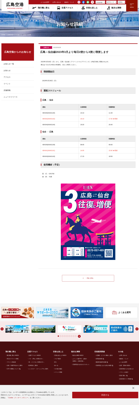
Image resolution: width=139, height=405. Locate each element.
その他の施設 (58, 369)
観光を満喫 (114, 8)
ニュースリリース (10, 97)
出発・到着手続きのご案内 (14, 365)
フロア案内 (57, 358)
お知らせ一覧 (9, 64)
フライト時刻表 (11, 362)
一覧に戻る (88, 278)
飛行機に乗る (41, 8)
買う (55, 362)
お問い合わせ (56, 2)
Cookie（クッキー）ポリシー (18, 397)
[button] (58, 336)
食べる (56, 365)
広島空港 (15, 5)
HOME (3, 35)
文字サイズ (111, 2)
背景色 (121, 2)
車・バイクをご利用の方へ (36, 362)
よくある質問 (45, 2)
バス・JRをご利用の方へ (36, 358)
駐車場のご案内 (33, 365)
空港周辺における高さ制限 (103, 365)
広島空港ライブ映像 (125, 379)
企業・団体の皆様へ (125, 365)
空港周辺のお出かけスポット (81, 364)
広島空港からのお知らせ (126, 369)
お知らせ (7, 70)
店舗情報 (7, 90)
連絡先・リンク (69, 2)
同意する (105, 395)
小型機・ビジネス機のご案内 (104, 355)
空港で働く (122, 375)
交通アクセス (65, 8)
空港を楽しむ (89, 8)
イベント (7, 84)
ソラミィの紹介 (123, 372)
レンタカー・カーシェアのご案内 (38, 369)
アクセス (7, 77)
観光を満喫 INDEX (78, 355)
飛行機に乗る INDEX (13, 355)
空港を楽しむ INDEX (60, 355)
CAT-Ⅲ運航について (13, 369)
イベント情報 (58, 372)
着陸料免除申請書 (101, 362)
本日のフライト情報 (12, 358)
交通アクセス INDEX (35, 355)
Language (100, 2)
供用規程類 (99, 358)
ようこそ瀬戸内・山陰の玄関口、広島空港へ (80, 360)
